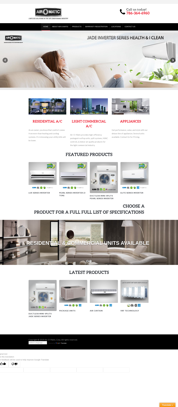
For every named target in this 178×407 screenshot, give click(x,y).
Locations (116, 27)
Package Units (67, 311)
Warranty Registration (96, 27)
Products (76, 27)
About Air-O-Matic (60, 27)
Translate (61, 343)
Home (45, 27)
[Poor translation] (14, 364)
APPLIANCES (130, 121)
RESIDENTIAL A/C (47, 121)
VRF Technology (129, 311)
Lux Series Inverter (39, 193)
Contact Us (130, 27)
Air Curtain (96, 311)
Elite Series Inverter (131, 193)
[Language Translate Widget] (38, 342)
